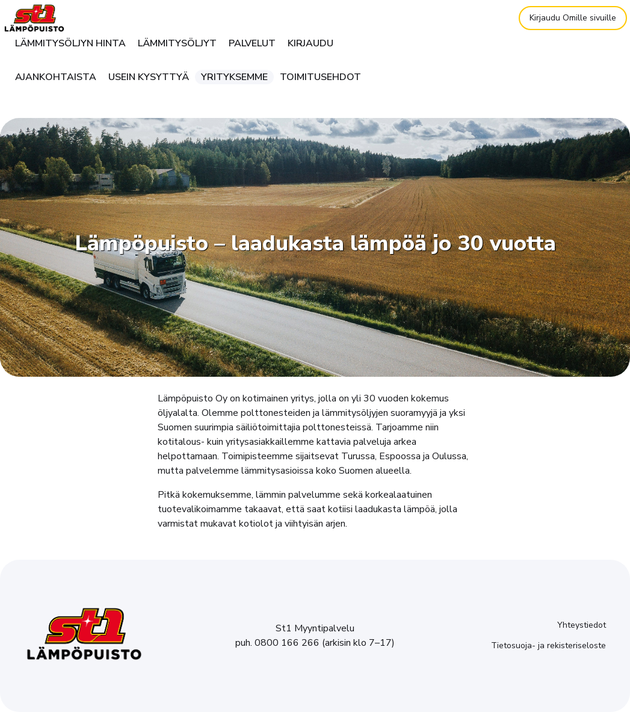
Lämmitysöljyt (177, 43)
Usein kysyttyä (148, 77)
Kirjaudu (310, 43)
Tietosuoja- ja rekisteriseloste (548, 645)
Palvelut (252, 43)
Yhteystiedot (581, 625)
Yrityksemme (234, 77)
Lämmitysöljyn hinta (70, 43)
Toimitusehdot (320, 77)
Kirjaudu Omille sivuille (573, 17)
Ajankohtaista (55, 77)
